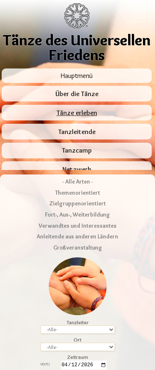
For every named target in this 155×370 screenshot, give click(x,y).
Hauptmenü (77, 75)
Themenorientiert (77, 161)
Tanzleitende (76, 131)
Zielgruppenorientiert (77, 172)
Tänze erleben (77, 112)
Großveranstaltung (77, 216)
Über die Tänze (76, 93)
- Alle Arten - (77, 150)
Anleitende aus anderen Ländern (77, 205)
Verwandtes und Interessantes (78, 194)
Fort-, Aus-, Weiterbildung (77, 183)
